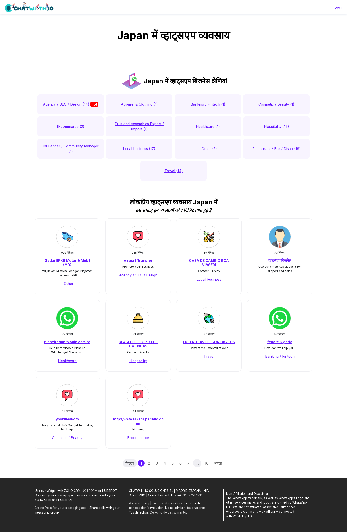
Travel (209, 356)
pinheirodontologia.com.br (67, 342)
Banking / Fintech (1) (208, 104)
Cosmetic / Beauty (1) (276, 104)
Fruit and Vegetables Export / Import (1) (139, 126)
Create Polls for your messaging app (61, 508)
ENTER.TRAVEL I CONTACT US (209, 342)
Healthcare (67, 361)
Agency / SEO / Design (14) (70, 104)
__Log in (337, 7)
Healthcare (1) (208, 126)
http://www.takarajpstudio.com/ (138, 421)
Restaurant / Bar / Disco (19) (276, 148)
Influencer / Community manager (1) (71, 149)
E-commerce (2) (70, 126)
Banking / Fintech (280, 356)
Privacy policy (139, 503)
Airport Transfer (138, 260)
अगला (218, 463)
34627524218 (192, 495)
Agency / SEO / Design (138, 275)
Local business (209, 279)
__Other (67, 283)
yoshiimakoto (67, 419)
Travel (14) (173, 171)
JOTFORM (89, 491)
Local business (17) (139, 148)
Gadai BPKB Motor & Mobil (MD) (67, 262)
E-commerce (138, 437)
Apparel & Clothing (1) (139, 104)
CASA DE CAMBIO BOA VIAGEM (209, 262)
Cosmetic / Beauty (67, 437)
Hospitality (138, 361)
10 (206, 463)
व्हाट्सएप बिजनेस (279, 260)
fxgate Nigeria (279, 342)
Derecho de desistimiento (168, 512)
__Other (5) (208, 148)
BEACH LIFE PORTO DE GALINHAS (138, 344)
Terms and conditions (167, 503)
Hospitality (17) (276, 126)
